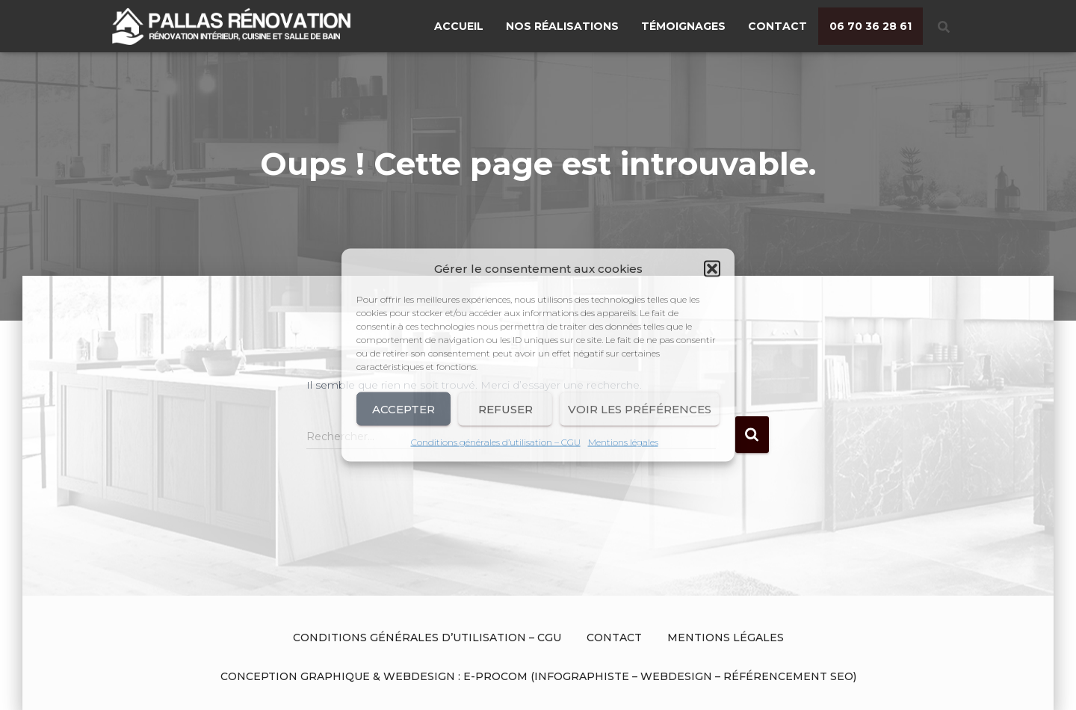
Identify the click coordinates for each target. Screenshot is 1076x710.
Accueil (458, 26)
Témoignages (683, 26)
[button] (712, 269)
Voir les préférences (639, 408)
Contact (777, 26)
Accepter (403, 408)
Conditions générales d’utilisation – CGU (496, 442)
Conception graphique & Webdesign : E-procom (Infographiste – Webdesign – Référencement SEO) (538, 676)
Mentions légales (623, 442)
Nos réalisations (562, 26)
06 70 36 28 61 (870, 26)
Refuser (505, 408)
